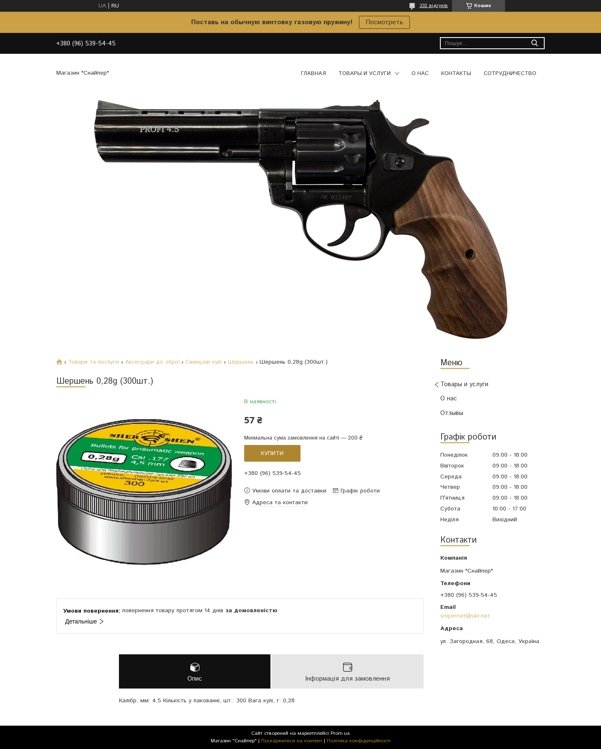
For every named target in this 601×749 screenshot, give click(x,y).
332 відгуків (433, 5)
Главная (313, 74)
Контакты (456, 74)
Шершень (241, 362)
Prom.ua (340, 733)
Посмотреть (384, 22)
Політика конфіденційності (359, 740)
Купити (272, 453)
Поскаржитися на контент (291, 740)
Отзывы (451, 413)
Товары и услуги (364, 74)
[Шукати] (534, 43)
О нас (420, 74)
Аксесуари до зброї (152, 362)
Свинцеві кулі (203, 362)
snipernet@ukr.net (465, 616)
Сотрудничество (510, 74)
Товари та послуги (93, 362)
